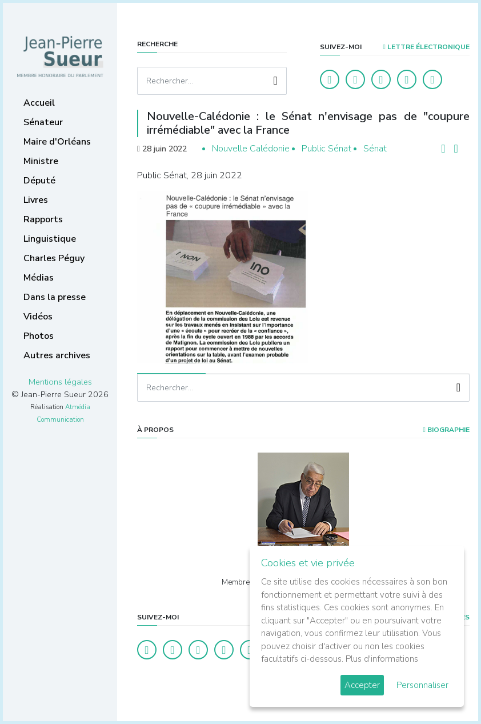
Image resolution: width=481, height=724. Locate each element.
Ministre (40, 161)
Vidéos (38, 316)
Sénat (375, 148)
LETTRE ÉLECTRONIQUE (426, 46)
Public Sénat (326, 148)
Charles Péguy (54, 258)
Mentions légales (60, 381)
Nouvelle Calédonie (251, 148)
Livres (35, 200)
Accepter (362, 685)
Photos (38, 336)
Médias (38, 277)
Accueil (39, 103)
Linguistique (49, 239)
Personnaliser (422, 685)
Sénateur (43, 122)
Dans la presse (54, 297)
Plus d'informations (382, 659)
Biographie (446, 429)
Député (39, 180)
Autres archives (56, 355)
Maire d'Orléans (57, 141)
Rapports (43, 219)
